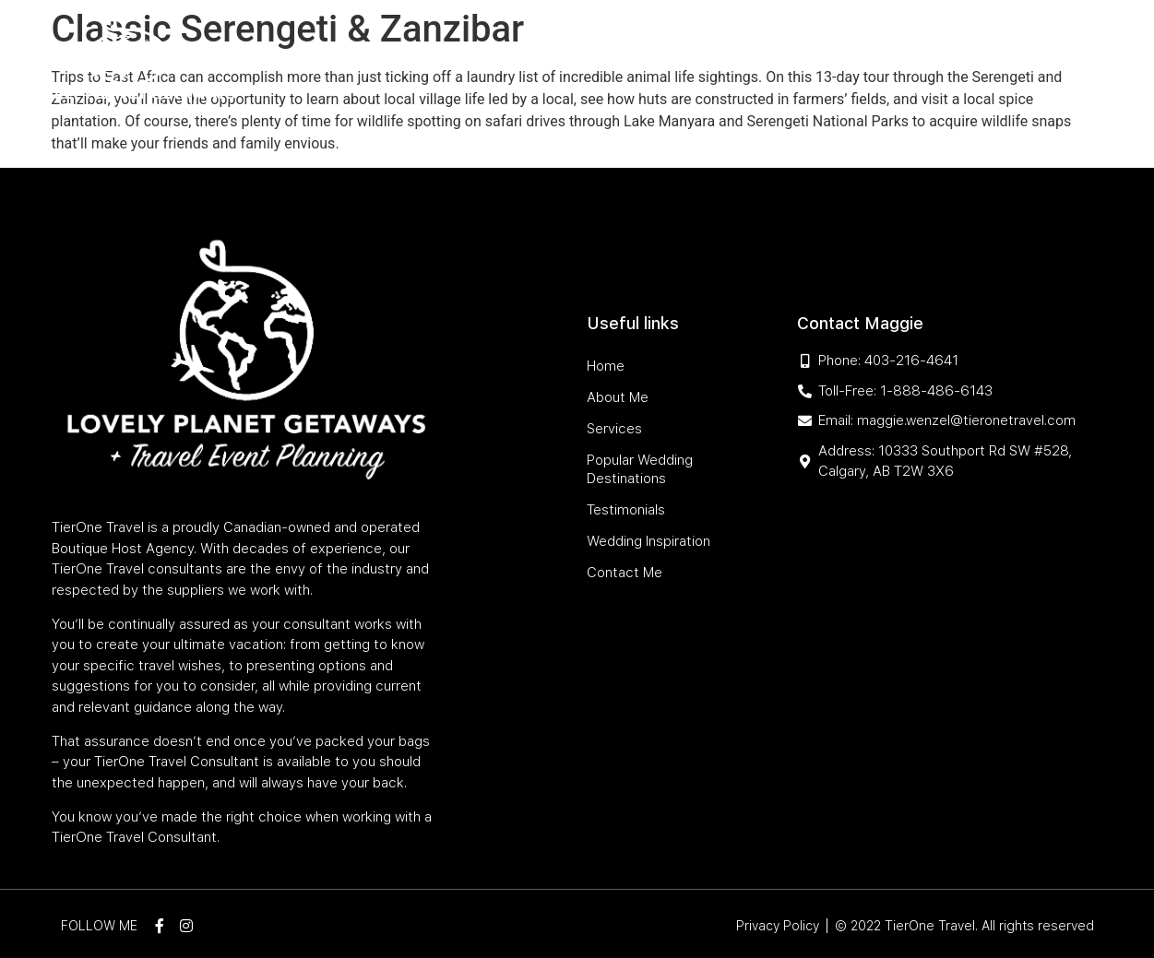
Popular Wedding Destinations (610, 49)
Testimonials (785, 48)
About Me (376, 48)
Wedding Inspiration (912, 48)
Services (451, 48)
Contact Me (941, 91)
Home (313, 48)
